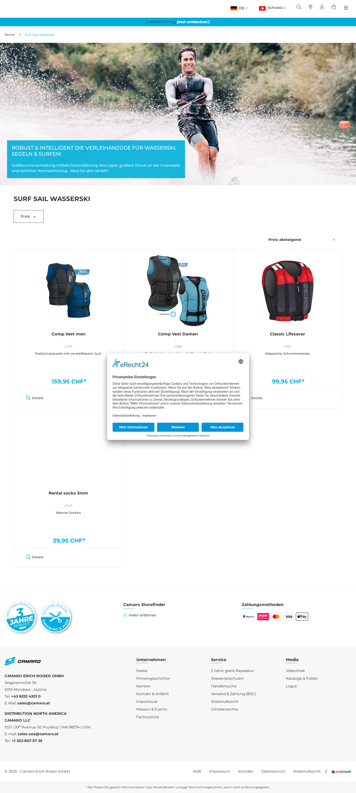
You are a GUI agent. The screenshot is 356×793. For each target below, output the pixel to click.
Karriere (143, 686)
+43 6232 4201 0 (26, 696)
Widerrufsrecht (225, 701)
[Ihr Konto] (322, 7)
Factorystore (147, 717)
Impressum (219, 771)
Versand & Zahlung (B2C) (233, 694)
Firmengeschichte (153, 678)
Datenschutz (273, 771)
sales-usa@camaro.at (38, 734)
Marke (142, 671)
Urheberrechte (224, 709)
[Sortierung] (302, 240)
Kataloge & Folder (302, 678)
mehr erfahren (139, 615)
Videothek (295, 671)
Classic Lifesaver (287, 334)
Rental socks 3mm (68, 493)
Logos (291, 686)
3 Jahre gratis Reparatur (232, 671)
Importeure (146, 701)
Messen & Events (151, 709)
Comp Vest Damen (178, 334)
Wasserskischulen (227, 678)
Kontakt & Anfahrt (152, 694)
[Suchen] (299, 7)
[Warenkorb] (334, 7)
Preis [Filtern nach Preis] (29, 216)
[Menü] (346, 7)
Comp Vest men (68, 334)
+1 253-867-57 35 (27, 741)
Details (34, 398)
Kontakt (245, 771)
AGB (197, 771)
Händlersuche (224, 686)
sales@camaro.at (33, 703)
